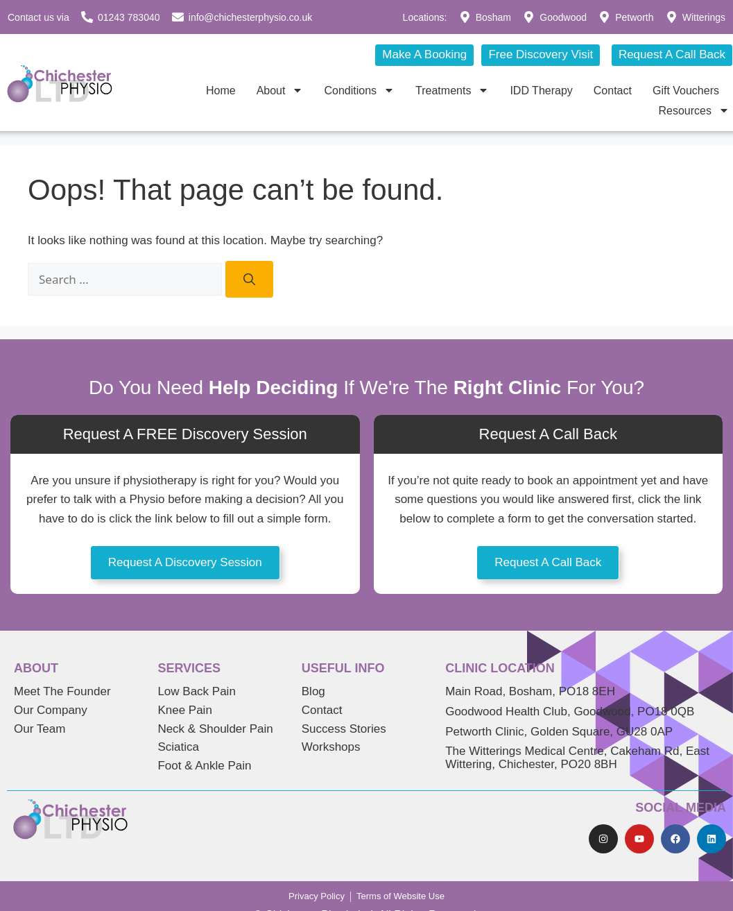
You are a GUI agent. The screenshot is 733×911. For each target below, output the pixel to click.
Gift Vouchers (686, 90)
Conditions (359, 90)
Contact (613, 90)
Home (221, 90)
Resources (694, 111)
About (280, 90)
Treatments (452, 90)
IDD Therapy (541, 90)
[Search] (249, 279)
